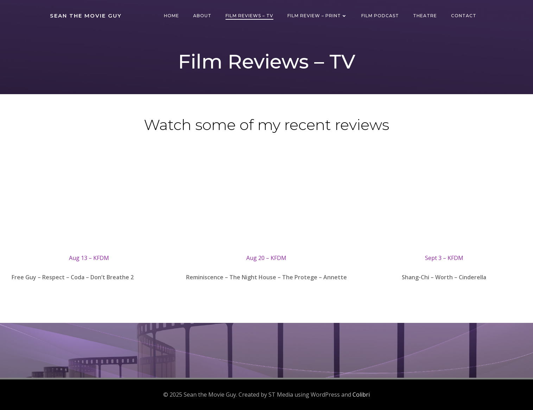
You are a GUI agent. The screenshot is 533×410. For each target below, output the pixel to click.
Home (171, 15)
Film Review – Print (317, 15)
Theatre (425, 15)
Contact (463, 15)
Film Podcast (380, 15)
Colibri (361, 394)
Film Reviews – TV (249, 15)
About (202, 15)
